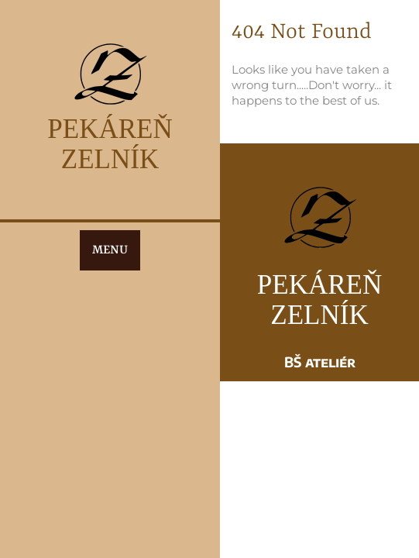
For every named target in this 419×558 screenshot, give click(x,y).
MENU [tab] (110, 250)
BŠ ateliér (319, 361)
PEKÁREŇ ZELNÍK (109, 144)
